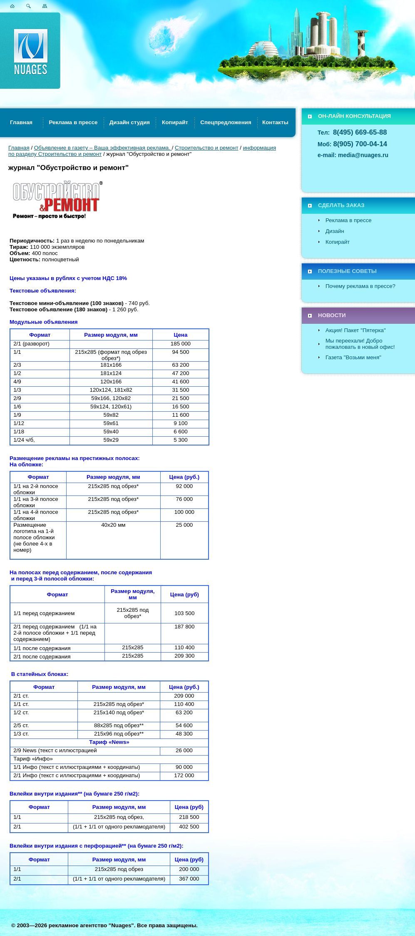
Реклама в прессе (349, 220)
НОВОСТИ (332, 315)
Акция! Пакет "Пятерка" (356, 330)
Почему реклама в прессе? (360, 286)
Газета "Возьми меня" (353, 357)
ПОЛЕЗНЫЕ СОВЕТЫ (347, 271)
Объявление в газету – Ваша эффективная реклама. (103, 148)
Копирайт (338, 242)
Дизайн (335, 231)
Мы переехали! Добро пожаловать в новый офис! (360, 344)
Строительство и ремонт (206, 148)
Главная (19, 148)
